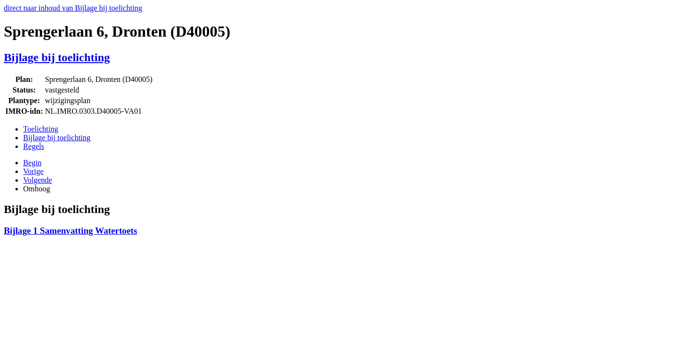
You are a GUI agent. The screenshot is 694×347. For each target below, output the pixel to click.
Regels (33, 146)
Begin (32, 163)
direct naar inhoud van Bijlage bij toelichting (73, 8)
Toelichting (40, 129)
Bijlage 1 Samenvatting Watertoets (70, 231)
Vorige (33, 171)
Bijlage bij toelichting (57, 57)
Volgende (37, 180)
